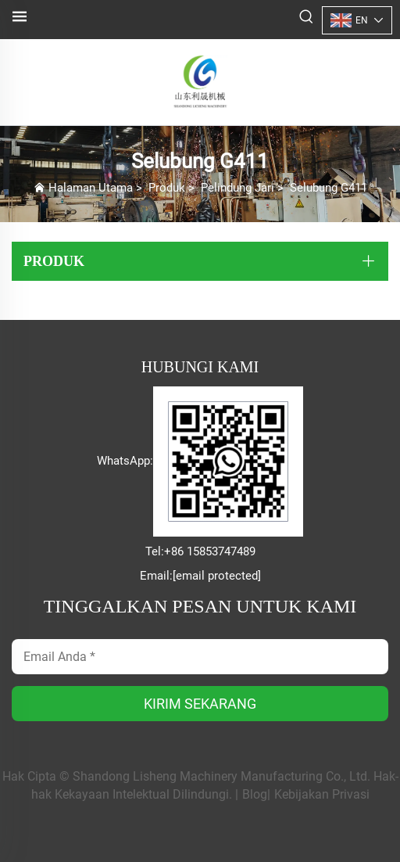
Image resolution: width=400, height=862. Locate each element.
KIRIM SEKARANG (200, 703)
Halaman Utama (90, 188)
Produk (166, 188)
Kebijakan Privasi (322, 794)
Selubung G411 (328, 188)
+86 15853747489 (209, 551)
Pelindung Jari (237, 188)
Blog (254, 794)
